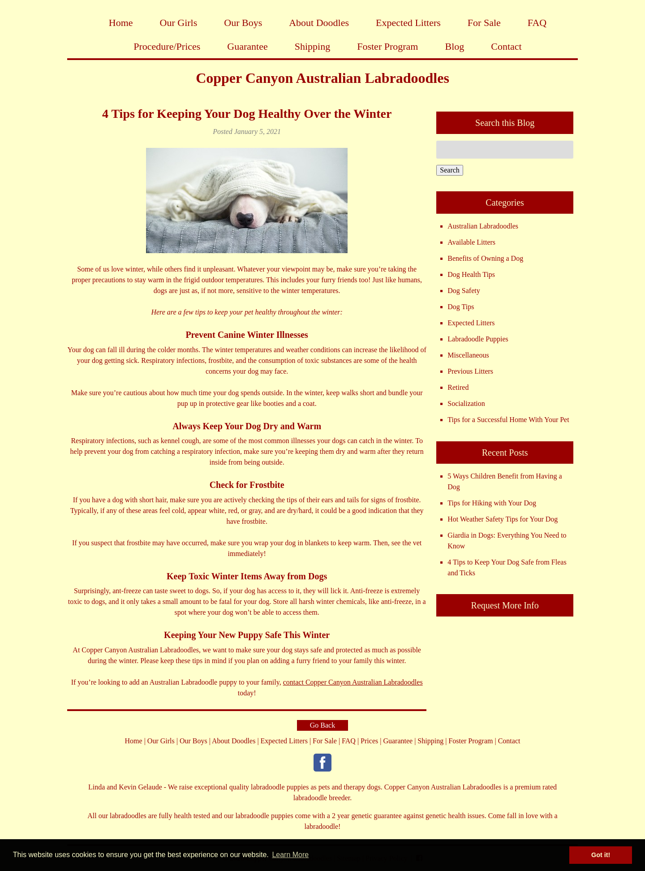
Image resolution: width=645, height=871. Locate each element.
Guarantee (247, 46)
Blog (454, 46)
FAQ (537, 22)
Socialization (466, 403)
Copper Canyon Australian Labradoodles (322, 78)
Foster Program (387, 46)
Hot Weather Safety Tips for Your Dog (502, 519)
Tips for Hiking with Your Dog (491, 503)
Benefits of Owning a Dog (485, 258)
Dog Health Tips (471, 274)
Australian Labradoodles (482, 226)
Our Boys (243, 22)
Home (121, 22)
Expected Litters (408, 22)
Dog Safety (463, 290)
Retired (458, 387)
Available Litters (471, 242)
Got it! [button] (600, 854)
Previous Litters (470, 371)
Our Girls (179, 22)
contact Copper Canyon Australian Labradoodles (353, 682)
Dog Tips (460, 306)
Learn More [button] (290, 854)
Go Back (322, 725)
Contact (506, 46)
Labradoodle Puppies (477, 339)
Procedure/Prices (166, 46)
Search (450, 170)
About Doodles (319, 22)
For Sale (484, 22)
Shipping (312, 46)
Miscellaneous (468, 355)
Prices (369, 741)
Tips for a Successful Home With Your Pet (508, 419)
